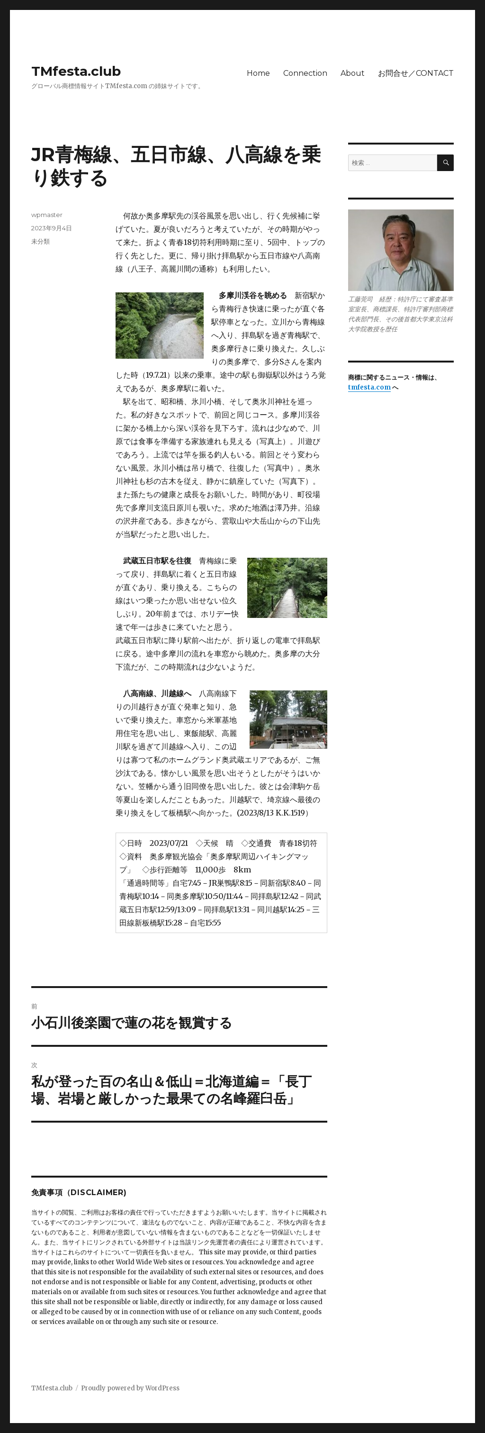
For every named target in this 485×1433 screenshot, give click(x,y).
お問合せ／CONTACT (416, 73)
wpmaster (47, 214)
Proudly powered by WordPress (130, 1388)
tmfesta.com (369, 387)
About (353, 73)
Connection (305, 73)
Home (258, 73)
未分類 (40, 241)
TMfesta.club (76, 71)
